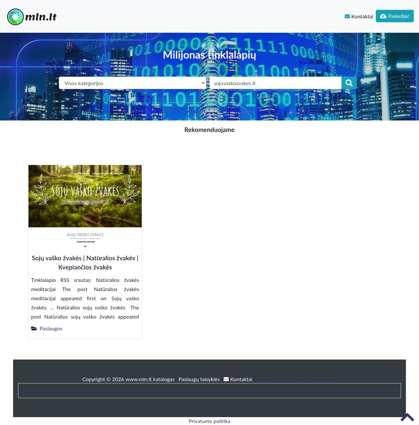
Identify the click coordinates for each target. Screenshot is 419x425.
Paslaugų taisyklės (199, 379)
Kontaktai (359, 16)
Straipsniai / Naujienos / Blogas (120, 390)
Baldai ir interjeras (309, 390)
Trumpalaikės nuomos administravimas (240, 390)
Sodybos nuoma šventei (361, 390)
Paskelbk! (395, 16)
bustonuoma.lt (176, 390)
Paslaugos (51, 328)
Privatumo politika (209, 421)
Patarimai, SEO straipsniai (51, 390)
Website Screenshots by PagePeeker (295, 379)
